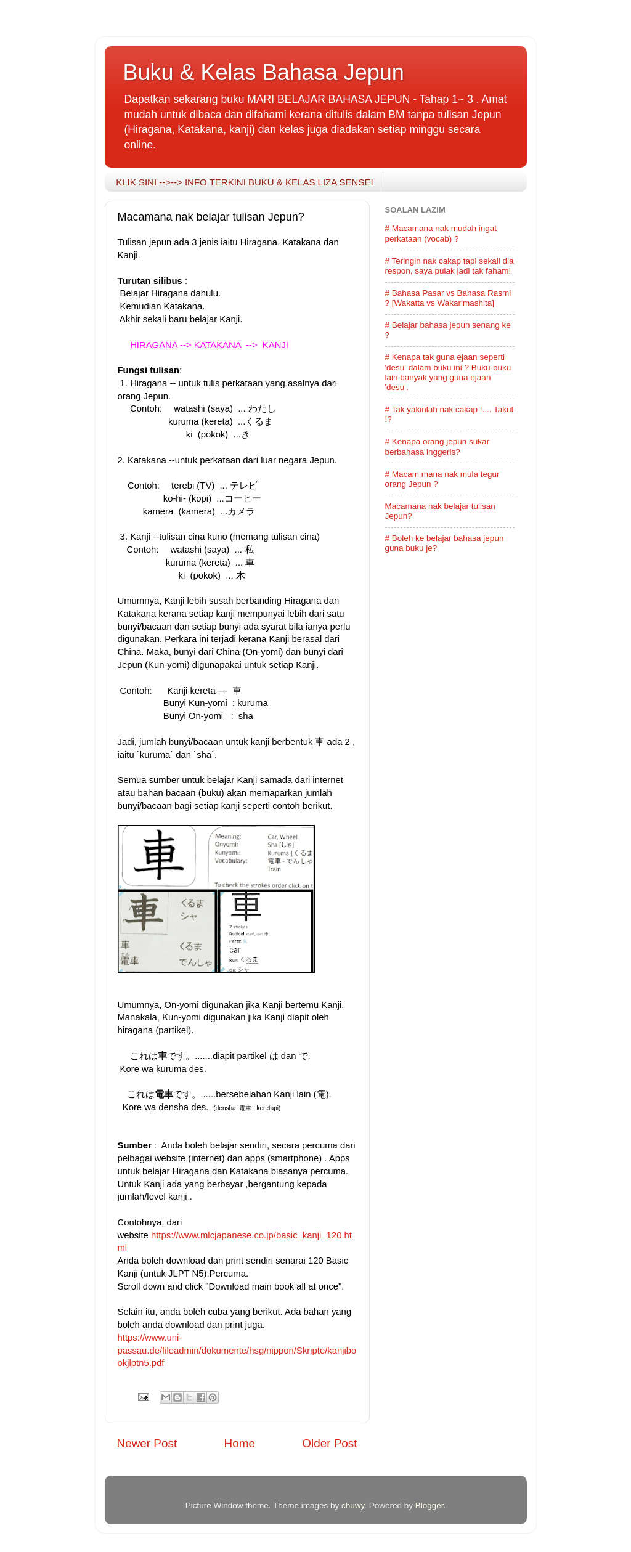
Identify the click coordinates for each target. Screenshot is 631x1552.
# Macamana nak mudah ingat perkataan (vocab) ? (441, 233)
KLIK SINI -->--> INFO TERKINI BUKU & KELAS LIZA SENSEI (244, 182)
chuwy (352, 1505)
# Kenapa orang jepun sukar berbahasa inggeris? (437, 446)
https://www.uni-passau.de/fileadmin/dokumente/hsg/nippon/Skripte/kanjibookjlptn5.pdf (237, 1350)
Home (239, 1443)
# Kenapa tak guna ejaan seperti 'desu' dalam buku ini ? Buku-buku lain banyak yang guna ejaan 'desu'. (448, 372)
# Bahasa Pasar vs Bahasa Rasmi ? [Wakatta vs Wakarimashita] (448, 297)
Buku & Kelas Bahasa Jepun (263, 72)
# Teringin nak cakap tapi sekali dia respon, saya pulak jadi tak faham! (449, 265)
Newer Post (147, 1443)
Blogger (429, 1505)
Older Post (329, 1443)
